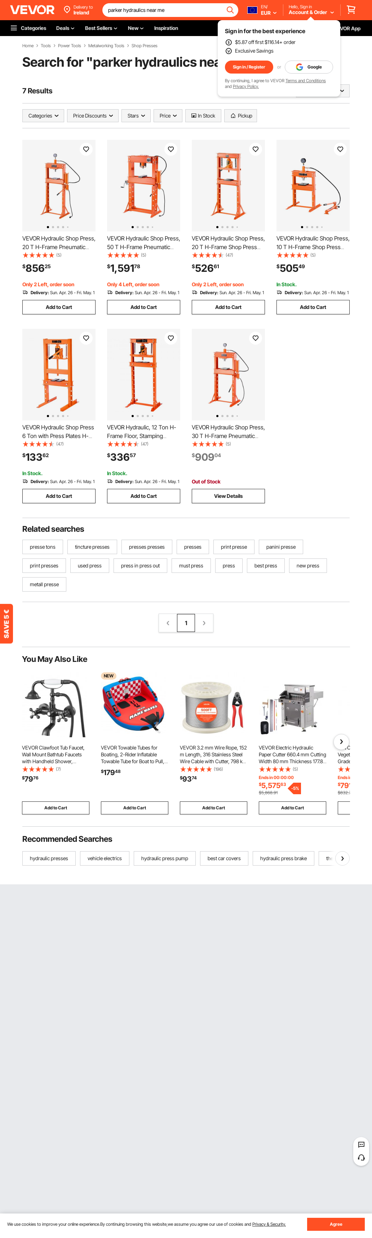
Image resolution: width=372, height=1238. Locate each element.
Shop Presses (145, 45)
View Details (228, 496)
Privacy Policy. (246, 86)
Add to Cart (59, 307)
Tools (46, 45)
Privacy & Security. (269, 1224)
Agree (336, 1224)
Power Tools (69, 45)
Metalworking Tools (106, 45)
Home (28, 45)
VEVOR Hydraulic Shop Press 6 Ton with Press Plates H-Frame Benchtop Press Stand (59, 436)
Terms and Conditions (305, 80)
